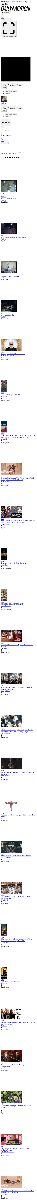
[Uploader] (2, 17)
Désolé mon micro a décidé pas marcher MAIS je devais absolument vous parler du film (16, 940)
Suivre (3, 105)
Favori (19, 85)
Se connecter (6, 20)
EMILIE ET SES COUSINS (10, 276)
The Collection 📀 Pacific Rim (11, 395)
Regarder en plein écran (9, 29)
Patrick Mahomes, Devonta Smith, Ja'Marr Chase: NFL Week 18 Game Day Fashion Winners (18, 521)
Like (4, 84)
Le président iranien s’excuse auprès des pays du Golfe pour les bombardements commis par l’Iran (18, 436)
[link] (18, 102)
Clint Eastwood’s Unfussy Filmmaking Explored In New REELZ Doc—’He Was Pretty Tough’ (17, 731)
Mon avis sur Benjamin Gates (10, 982)
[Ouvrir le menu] (3, 4)
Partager (11, 84)
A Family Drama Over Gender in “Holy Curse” (16, 856)
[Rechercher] (2, 15)
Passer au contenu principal (19, 1)
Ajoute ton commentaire (8, 153)
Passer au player (6, 1)
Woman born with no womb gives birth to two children (18, 815)
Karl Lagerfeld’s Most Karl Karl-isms (13, 354)
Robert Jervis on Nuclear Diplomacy (12, 1065)
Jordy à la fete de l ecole (8, 199)
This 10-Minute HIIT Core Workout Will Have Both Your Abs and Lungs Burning (17, 1192)
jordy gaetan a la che (7, 315)
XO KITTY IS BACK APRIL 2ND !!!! (13, 604)
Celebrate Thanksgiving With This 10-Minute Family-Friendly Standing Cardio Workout (18, 479)
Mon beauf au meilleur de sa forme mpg (13, 237)
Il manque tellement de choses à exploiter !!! (15, 563)
